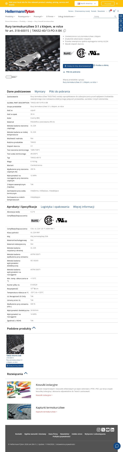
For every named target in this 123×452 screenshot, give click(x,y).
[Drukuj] (121, 20)
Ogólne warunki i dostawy (35, 434)
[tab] (61, 329)
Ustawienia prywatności (65, 444)
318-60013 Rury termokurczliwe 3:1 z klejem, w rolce (14, 349)
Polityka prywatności (61, 436)
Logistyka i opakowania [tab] (55, 206)
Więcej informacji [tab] (83, 206)
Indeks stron (77, 434)
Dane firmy (53, 434)
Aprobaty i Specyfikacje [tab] (22, 206)
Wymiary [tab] (40, 91)
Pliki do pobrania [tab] (59, 91)
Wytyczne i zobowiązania (95, 434)
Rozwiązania (23, 16)
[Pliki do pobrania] (121, 25)
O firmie (49, 16)
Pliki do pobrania (71, 72)
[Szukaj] (105, 16)
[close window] (117, 3)
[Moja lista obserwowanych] (121, 29)
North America (87, 3)
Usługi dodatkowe (66, 16)
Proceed (108, 4)
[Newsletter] (121, 16)
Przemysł (37, 16)
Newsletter (64, 434)
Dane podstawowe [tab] (19, 91)
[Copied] (64, 30)
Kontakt (18, 434)
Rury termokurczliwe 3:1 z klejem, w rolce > (80, 82)
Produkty (9, 16)
